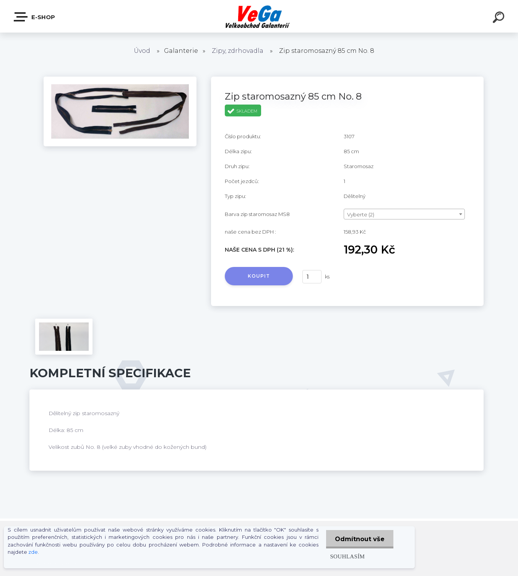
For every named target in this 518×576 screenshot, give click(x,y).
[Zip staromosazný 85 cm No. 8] (120, 79)
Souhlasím (345, 556)
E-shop (35, 16)
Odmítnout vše (359, 539)
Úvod (142, 50)
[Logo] (259, 16)
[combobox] (404, 214)
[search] (500, 18)
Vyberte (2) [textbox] (360, 214)
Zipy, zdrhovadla (237, 50)
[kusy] (312, 276)
